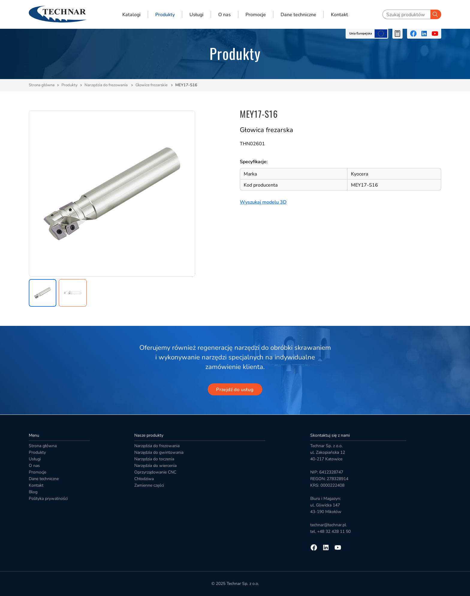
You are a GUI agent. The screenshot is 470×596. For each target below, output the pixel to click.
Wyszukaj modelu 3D (263, 202)
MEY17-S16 (186, 85)
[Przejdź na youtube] (435, 33)
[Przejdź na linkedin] (424, 33)
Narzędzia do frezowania (107, 85)
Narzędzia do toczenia (154, 459)
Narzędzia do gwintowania (158, 452)
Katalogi (131, 14)
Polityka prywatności (48, 498)
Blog (33, 492)
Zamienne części (149, 485)
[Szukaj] (435, 14)
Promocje (255, 14)
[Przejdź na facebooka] (413, 33)
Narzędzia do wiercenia (155, 465)
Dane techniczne (298, 14)
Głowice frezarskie (151, 85)
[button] (42, 293)
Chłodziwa (144, 479)
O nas (224, 14)
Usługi (196, 14)
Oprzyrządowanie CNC (155, 472)
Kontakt (339, 14)
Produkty (165, 14)
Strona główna (42, 85)
